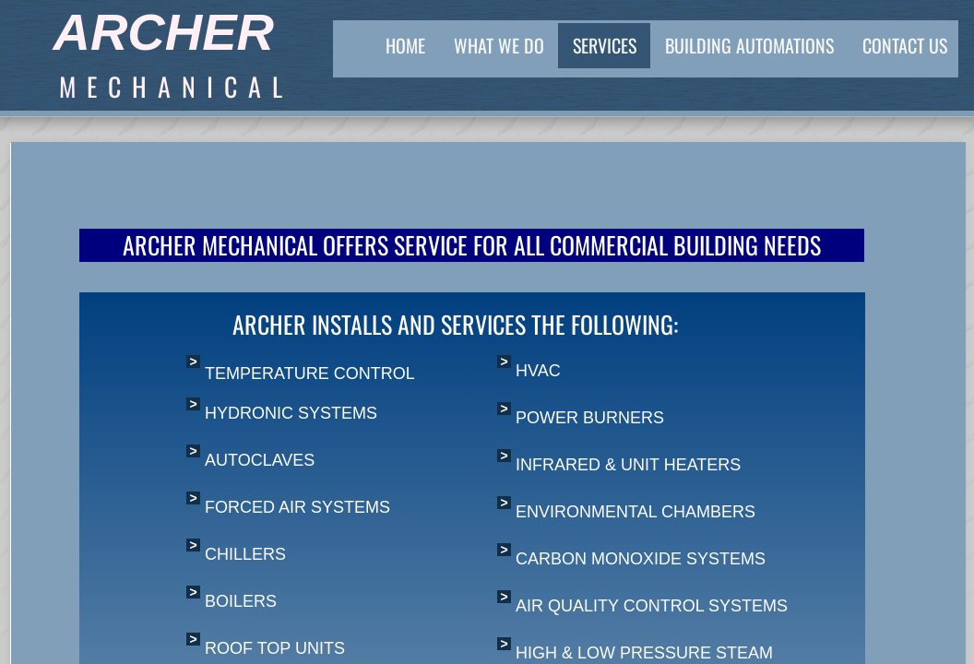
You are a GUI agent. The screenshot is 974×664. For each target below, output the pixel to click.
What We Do (499, 45)
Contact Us (904, 45)
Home (405, 45)
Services (604, 45)
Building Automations (749, 45)
